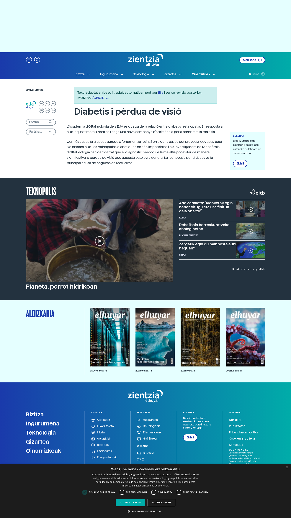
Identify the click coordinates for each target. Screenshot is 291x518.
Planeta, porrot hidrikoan (61, 286)
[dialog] (145, 491)
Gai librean (147, 439)
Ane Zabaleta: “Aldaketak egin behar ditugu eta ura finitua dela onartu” (206, 207)
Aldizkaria (252, 60)
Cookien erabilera (242, 438)
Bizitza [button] (83, 74)
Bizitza (35, 414)
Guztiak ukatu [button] (161, 502)
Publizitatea (237, 426)
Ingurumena (43, 423)
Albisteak (100, 420)
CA (47, 110)
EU (41, 103)
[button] (29, 59)
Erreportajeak (104, 457)
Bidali (240, 163)
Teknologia (41, 432)
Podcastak (101, 451)
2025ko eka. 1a (234, 370)
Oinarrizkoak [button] (204, 74)
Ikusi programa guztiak (248, 269)
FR (53, 103)
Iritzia (98, 433)
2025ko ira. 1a (188, 370)
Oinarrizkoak (43, 450)
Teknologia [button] (144, 74)
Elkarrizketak (103, 426)
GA (53, 110)
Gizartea (37, 441)
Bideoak (100, 445)
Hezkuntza (147, 420)
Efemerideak (149, 433)
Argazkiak (101, 439)
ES (47, 103)
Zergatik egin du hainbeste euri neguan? (207, 246)
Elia (160, 92)
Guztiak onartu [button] (130, 502)
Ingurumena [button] (112, 74)
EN (41, 110)
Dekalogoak (148, 426)
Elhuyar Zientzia (34, 90)
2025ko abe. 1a (143, 370)
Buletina (257, 74)
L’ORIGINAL (100, 98)
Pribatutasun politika (243, 432)
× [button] (286, 467)
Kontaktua (236, 445)
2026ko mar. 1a (98, 370)
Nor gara (235, 420)
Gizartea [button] (173, 74)
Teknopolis (41, 190)
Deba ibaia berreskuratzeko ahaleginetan (204, 227)
